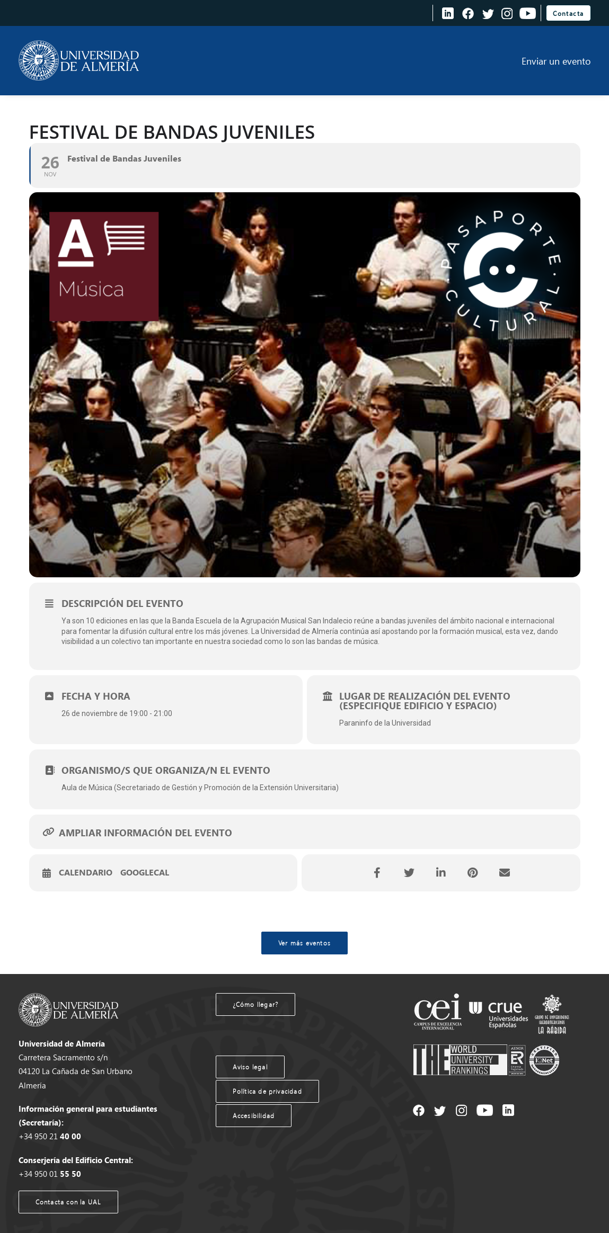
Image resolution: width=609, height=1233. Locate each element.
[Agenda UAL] (79, 60)
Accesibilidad (254, 1116)
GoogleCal (144, 873)
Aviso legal (250, 1067)
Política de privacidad (267, 1091)
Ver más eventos (304, 943)
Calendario (85, 873)
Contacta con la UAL (69, 1202)
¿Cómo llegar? (256, 1004)
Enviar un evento (556, 60)
